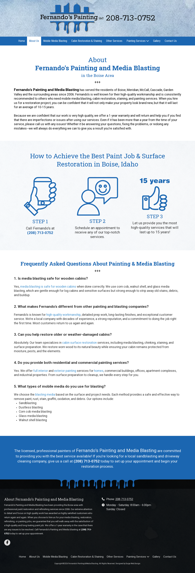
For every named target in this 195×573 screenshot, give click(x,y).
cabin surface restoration (79, 342)
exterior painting (65, 371)
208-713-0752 (124, 499)
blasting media (45, 394)
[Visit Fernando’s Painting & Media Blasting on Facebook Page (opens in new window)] (7, 542)
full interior (40, 371)
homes (99, 371)
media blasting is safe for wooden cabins (48, 286)
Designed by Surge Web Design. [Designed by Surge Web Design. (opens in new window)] (128, 563)
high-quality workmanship (63, 314)
